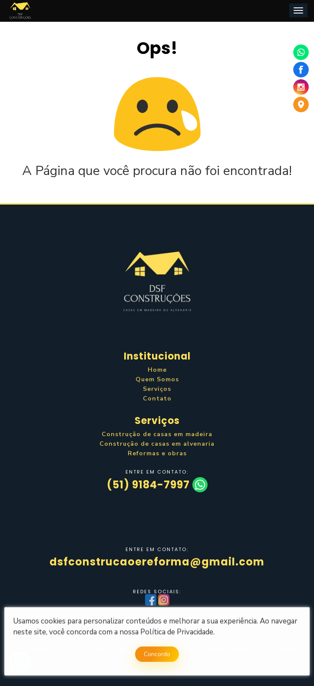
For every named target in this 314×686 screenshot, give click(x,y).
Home (157, 370)
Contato (157, 398)
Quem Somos (157, 379)
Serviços (157, 389)
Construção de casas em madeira (157, 434)
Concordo (157, 656)
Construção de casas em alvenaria (157, 444)
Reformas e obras (157, 453)
